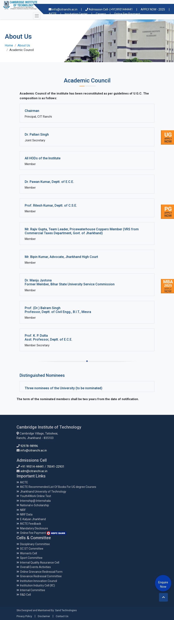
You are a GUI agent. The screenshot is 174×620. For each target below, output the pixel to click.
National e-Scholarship (34, 505)
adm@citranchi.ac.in (33, 471)
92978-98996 (29, 446)
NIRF (23, 510)
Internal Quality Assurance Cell (39, 562)
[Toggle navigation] (36, 15)
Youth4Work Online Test (35, 496)
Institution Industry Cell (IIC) (37, 585)
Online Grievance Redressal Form (41, 571)
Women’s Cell (28, 553)
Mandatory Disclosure (34, 528)
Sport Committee (31, 557)
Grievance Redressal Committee (41, 576)
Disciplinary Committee (35, 544)
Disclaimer (44, 616)
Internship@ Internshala (35, 500)
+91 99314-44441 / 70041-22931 (42, 466)
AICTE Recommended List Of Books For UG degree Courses (58, 486)
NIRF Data (26, 514)
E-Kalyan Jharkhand (33, 519)
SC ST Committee (31, 548)
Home (9, 45)
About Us (24, 45)
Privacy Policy (24, 616)
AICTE (24, 482)
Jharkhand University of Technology (43, 491)
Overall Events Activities (35, 567)
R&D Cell (25, 594)
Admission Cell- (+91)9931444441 (109, 9)
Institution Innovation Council (38, 581)
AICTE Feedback (30, 523)
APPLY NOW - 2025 (153, 9)
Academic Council (21, 50)
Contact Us (62, 616)
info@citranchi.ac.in (63, 9)
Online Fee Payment (43, 532)
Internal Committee (32, 590)
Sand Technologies (66, 610)
